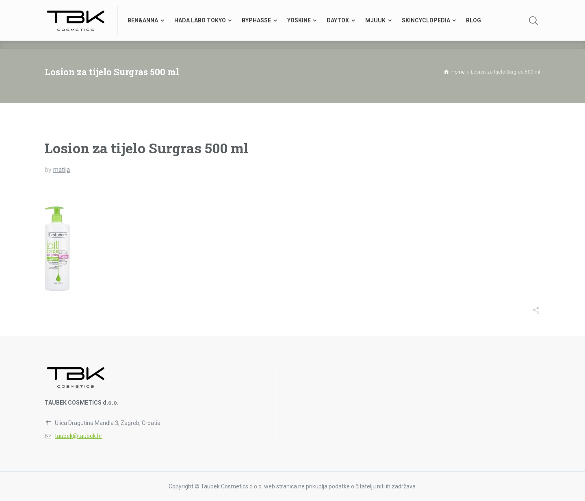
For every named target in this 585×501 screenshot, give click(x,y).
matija (61, 170)
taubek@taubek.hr (78, 436)
